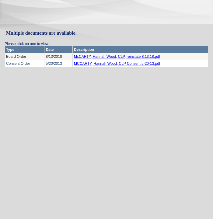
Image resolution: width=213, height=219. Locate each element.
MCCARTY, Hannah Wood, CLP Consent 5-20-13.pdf (117, 63)
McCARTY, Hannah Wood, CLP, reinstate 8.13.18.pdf (117, 56)
